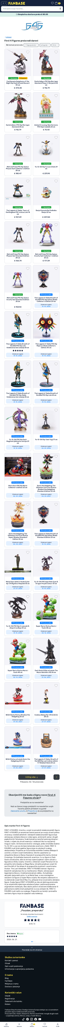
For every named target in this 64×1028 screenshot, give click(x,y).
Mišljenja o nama (11, 984)
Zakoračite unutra (18, 811)
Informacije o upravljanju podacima (19, 969)
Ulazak (7, 996)
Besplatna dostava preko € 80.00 (32, 14)
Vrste (55, 45)
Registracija (10, 999)
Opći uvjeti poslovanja (14, 966)
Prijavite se (32, 811)
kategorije (45, 45)
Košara (7, 1004)
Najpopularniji (31, 45)
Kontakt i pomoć (11, 961)
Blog (7, 978)
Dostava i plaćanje (12, 987)
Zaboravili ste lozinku (13, 1001)
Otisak (7, 963)
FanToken (8, 981)
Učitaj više (31, 777)
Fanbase (8, 37)
